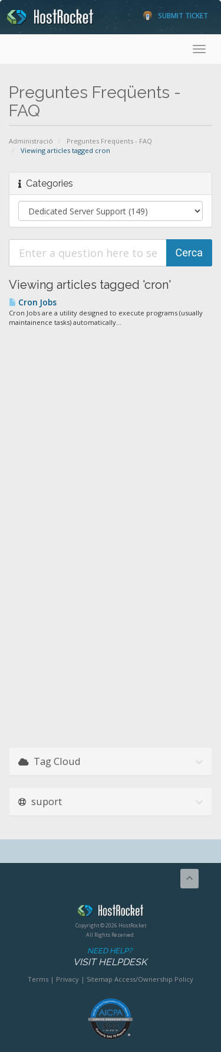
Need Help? (110, 957)
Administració (31, 140)
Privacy (67, 979)
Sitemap (100, 979)
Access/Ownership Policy (153, 979)
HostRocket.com (110, 912)
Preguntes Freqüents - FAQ (109, 140)
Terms (38, 979)
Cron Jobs (33, 302)
